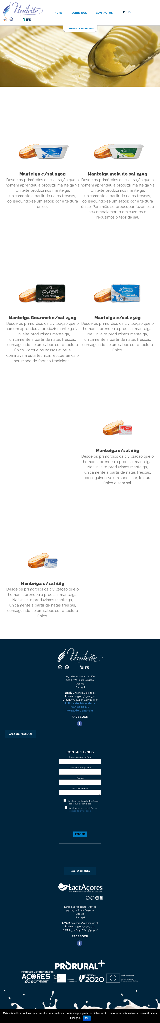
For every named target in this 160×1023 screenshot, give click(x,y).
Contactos (104, 12)
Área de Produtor (20, 734)
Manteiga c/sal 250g (42, 174)
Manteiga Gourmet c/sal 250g (42, 317)
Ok (86, 1018)
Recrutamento (80, 871)
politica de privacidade (80, 811)
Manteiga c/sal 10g (42, 583)
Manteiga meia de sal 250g (117, 174)
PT (125, 12)
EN (129, 12)
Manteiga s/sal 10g (117, 450)
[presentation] (80, 823)
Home (58, 12)
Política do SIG (80, 706)
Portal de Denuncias (80, 710)
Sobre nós (79, 12)
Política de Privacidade (80, 703)
